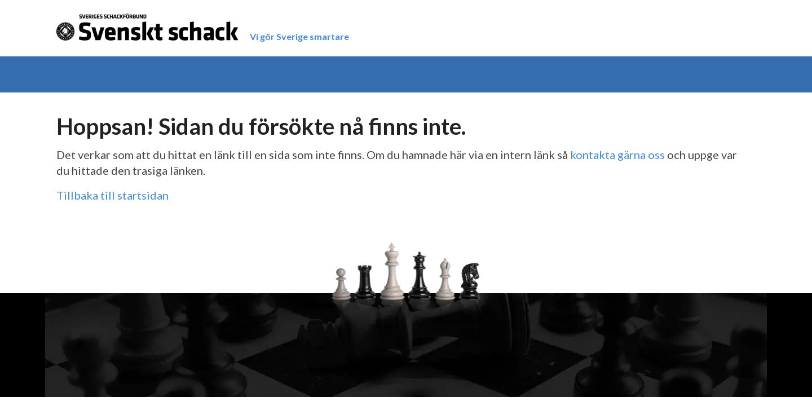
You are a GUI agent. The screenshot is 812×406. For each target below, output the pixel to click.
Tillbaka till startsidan (112, 195)
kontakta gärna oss (617, 154)
